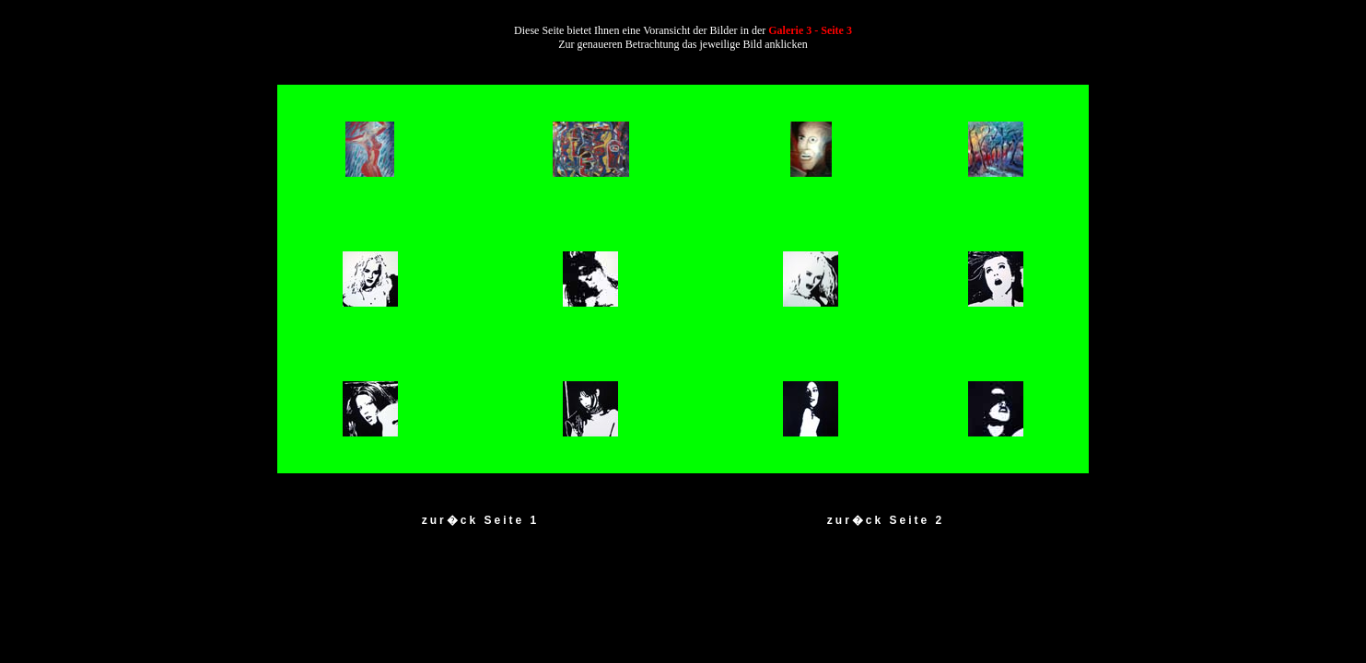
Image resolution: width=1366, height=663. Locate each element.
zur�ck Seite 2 (885, 520)
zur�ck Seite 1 (480, 520)
